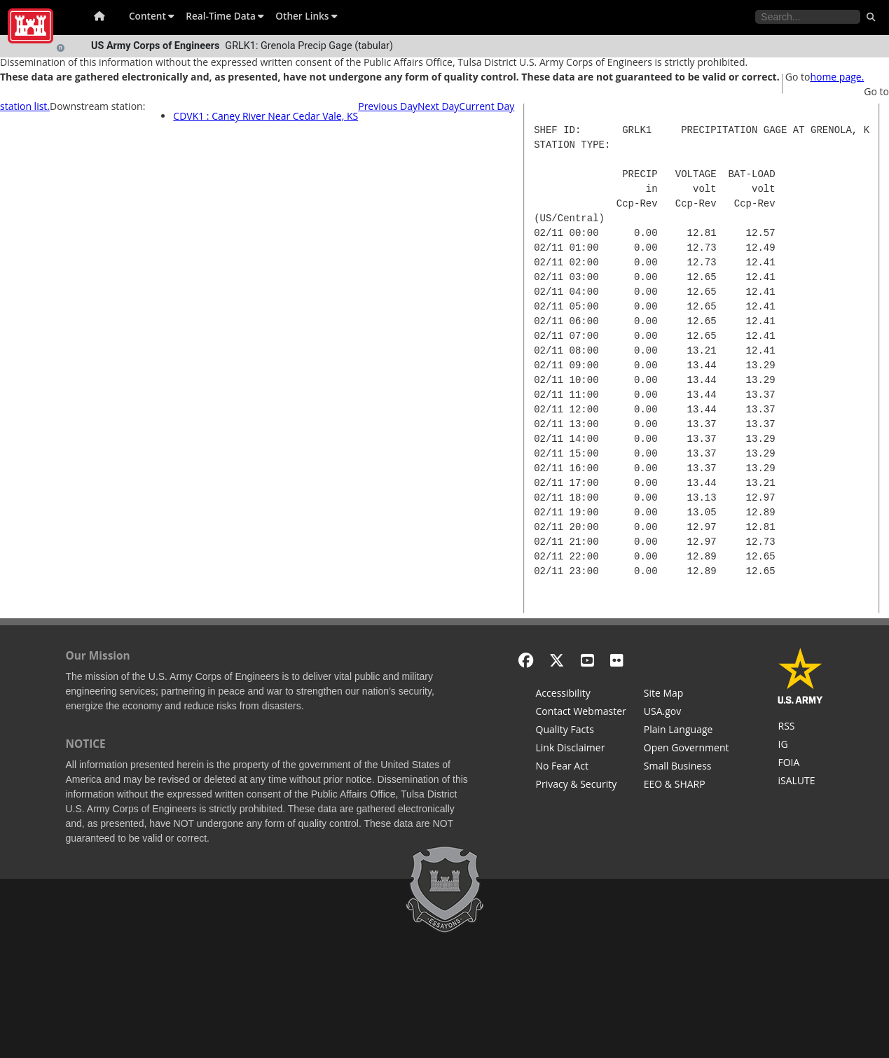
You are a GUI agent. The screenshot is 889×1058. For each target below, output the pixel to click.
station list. (25, 106)
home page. (837, 76)
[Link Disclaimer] (581, 749)
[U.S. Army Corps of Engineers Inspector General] (800, 746)
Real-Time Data (225, 15)
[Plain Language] (686, 731)
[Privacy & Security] (581, 786)
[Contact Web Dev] (581, 713)
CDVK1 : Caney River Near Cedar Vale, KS (265, 116)
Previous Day (388, 106)
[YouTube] (587, 660)
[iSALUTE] (800, 782)
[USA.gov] (686, 713)
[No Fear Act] (581, 767)
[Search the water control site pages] (807, 17)
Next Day (438, 106)
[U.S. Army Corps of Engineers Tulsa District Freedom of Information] (800, 764)
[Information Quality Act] (581, 731)
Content (151, 15)
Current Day (486, 106)
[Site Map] (686, 694)
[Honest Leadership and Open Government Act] (686, 749)
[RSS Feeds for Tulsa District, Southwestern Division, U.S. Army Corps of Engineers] (800, 727)
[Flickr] (616, 660)
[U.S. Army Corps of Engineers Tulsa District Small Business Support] (686, 767)
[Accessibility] (581, 694)
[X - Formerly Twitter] (556, 660)
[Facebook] (525, 660)
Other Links (306, 15)
